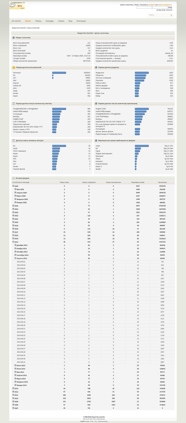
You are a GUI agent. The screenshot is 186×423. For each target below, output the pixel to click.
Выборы (16, 116)
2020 (16, 222)
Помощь (38, 21)
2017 (16, 232)
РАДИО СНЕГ (18, 119)
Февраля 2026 (22, 199)
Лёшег (98, 159)
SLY (14, 78)
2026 (16, 186)
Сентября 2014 (22, 255)
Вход (70, 21)
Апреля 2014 (22, 375)
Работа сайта (101, 83)
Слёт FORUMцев (19, 122)
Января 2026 (22, 203)
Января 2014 (22, 385)
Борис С (99, 166)
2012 (16, 392)
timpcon (16, 83)
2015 (16, 239)
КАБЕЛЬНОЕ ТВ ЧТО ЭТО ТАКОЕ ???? (28, 127)
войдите (152, 5)
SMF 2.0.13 (86, 419)
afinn (15, 88)
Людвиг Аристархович (104, 153)
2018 (16, 229)
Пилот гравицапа (19, 151)
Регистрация (81, 21)
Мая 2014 (20, 372)
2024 (16, 209)
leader (15, 153)
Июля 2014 (21, 366)
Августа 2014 (22, 258)
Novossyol (17, 73)
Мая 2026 (20, 189)
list (14, 75)
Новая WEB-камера (20, 111)
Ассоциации (17, 114)
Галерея (61, 21)
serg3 (15, 91)
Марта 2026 (21, 196)
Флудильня (100, 73)
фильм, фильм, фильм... (105, 131)
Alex (14, 80)
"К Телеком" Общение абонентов (25, 132)
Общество (99, 75)
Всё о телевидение (103, 88)
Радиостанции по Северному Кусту (109, 134)
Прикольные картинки (21, 124)
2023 (16, 212)
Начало (28, 21)
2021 (16, 219)
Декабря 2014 (22, 245)
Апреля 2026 (22, 193)
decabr (15, 93)
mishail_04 (169, 53)
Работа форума (101, 86)
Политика (99, 80)
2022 (16, 216)
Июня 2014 (21, 369)
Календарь (50, 21)
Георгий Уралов (19, 169)
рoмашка (99, 161)
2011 (16, 395)
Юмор (98, 96)
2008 (16, 405)
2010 (16, 398)
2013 (16, 388)
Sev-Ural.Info (16, 21)
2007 (16, 408)
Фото (97, 91)
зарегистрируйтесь (165, 5)
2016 (16, 235)
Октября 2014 (22, 252)
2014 (16, 242)
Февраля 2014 (22, 382)
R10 (14, 159)
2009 (16, 402)
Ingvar (15, 96)
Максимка (99, 156)
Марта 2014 (21, 379)
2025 (16, 206)
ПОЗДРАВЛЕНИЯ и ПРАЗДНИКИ (25, 109)
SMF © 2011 (93, 419)
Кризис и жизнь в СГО (21, 129)
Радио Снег (100, 93)
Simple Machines (100, 419)
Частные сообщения (103, 78)
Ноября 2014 (22, 249)
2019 (16, 226)
